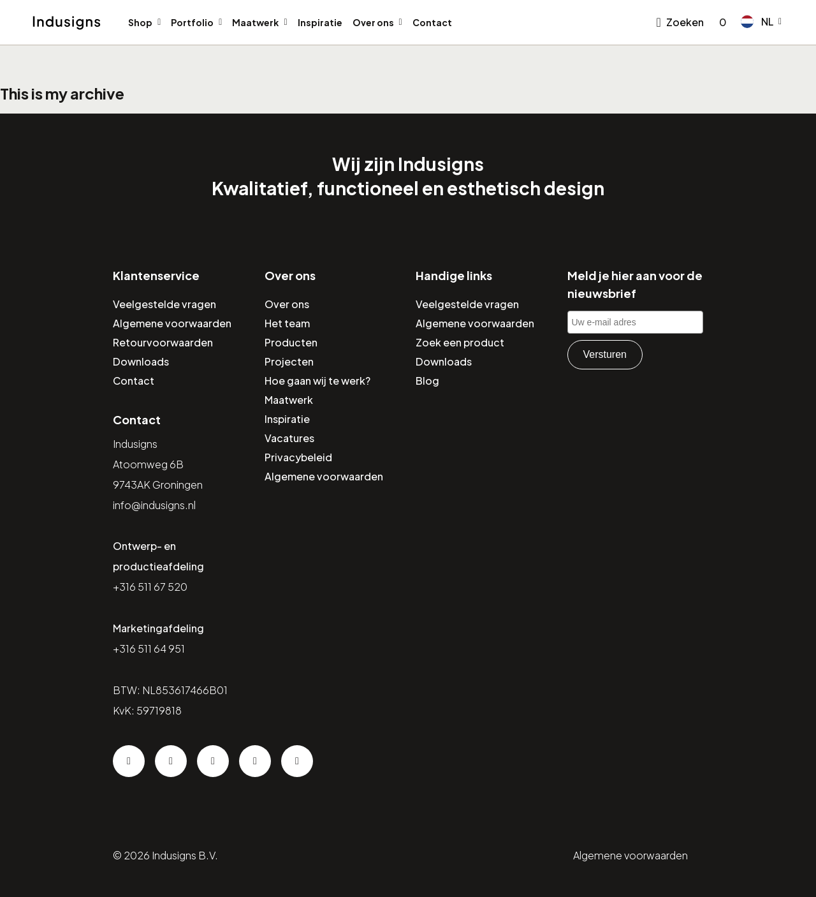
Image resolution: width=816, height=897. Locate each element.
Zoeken (685, 22)
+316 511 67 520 (150, 586)
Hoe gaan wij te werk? (317, 380)
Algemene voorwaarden (172, 323)
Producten (291, 342)
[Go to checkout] (720, 22)
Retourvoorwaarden (163, 342)
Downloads (141, 361)
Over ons (373, 22)
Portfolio (192, 22)
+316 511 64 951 (149, 648)
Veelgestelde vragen (164, 304)
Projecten (289, 361)
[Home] (67, 23)
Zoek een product (460, 342)
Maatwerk (255, 22)
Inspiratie (320, 22)
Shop (140, 22)
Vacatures (289, 438)
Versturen (605, 354)
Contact (432, 22)
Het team (287, 323)
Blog (427, 380)
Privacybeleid (298, 457)
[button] (761, 21)
